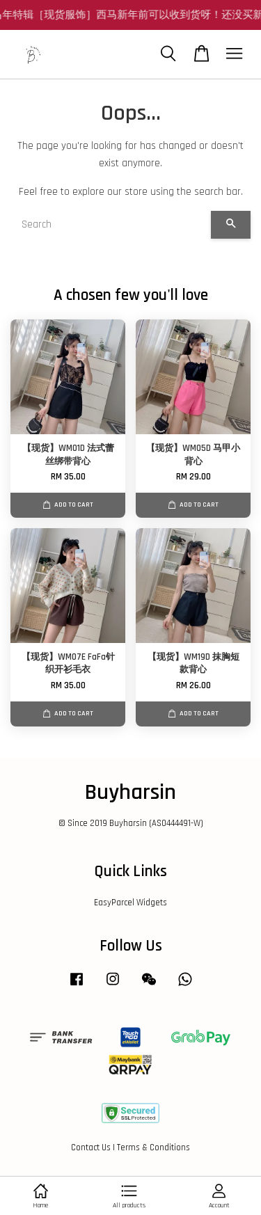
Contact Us (91, 1147)
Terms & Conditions (153, 1147)
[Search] (110, 225)
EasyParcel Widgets (130, 902)
